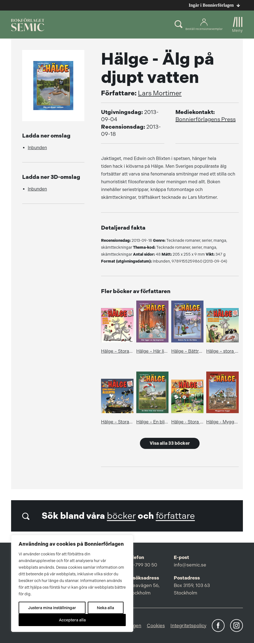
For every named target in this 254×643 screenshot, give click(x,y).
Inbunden (37, 147)
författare (175, 516)
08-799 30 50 (142, 565)
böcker (121, 516)
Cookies (156, 625)
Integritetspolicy (188, 625)
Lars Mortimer (160, 93)
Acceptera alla (72, 620)
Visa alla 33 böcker (170, 443)
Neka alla (105, 608)
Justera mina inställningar (52, 608)
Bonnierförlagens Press (205, 119)
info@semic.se (190, 565)
